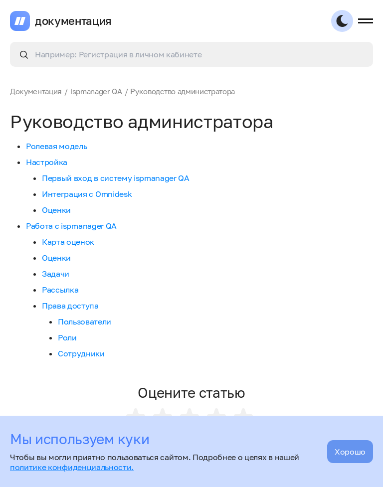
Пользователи (84, 321)
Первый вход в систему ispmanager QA (116, 178)
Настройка (46, 162)
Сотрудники (81, 353)
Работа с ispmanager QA (71, 226)
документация (73, 20)
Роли (67, 337)
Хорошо (350, 452)
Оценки (56, 210)
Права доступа (70, 306)
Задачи (55, 274)
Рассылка (60, 290)
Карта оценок (68, 242)
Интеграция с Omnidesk (87, 194)
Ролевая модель (56, 146)
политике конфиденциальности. (72, 467)
